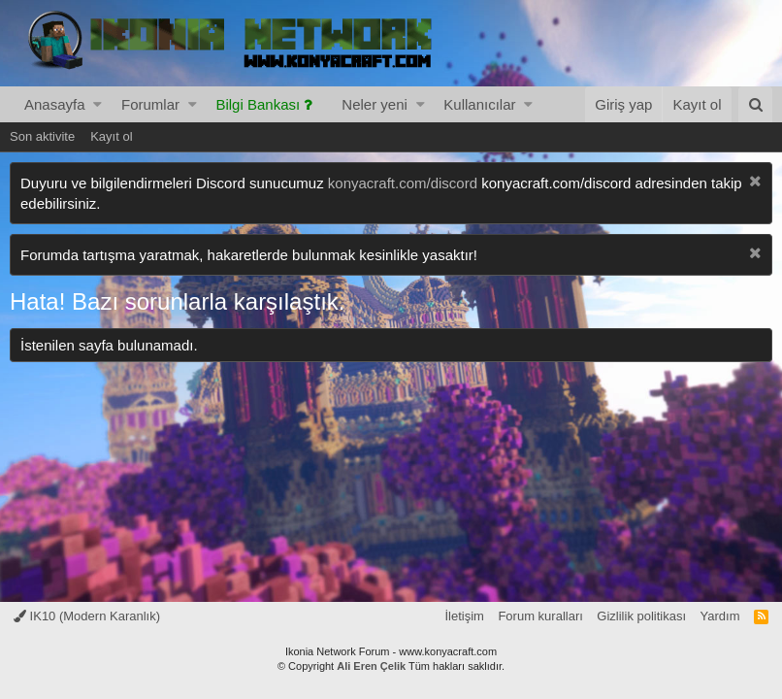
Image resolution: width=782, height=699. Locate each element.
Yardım (720, 616)
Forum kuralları (540, 616)
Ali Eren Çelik (371, 666)
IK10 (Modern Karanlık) (87, 616)
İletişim (463, 616)
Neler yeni (374, 104)
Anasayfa (54, 104)
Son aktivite (42, 136)
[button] (97, 104)
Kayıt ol (111, 136)
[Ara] (755, 104)
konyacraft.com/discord (402, 183)
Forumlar (150, 104)
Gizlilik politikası (641, 616)
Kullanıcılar (479, 104)
